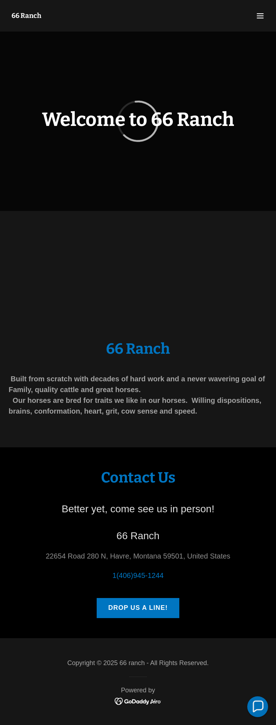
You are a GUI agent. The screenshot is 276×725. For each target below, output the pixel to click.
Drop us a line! (137, 607)
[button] (260, 16)
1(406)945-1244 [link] (138, 575)
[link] (26, 15)
